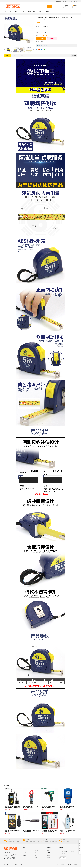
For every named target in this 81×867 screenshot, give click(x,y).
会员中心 (49, 850)
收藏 (37, 41)
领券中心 (35, 11)
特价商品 (36, 850)
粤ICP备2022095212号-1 (23, 864)
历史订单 (49, 852)
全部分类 (10, 11)
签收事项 (24, 857)
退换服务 (63, 864)
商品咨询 (22, 55)
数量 (37, 32)
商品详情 (8, 55)
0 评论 (44, 19)
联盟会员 (36, 857)
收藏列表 (49, 855)
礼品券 (71, 864)
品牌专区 (41, 11)
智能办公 (16, 11)
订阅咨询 (49, 857)
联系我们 (47, 11)
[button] (4, 49)
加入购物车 (41, 38)
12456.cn (9, 864)
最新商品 (36, 852)
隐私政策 (24, 852)
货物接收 (24, 855)
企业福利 (22, 11)
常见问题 (75, 864)
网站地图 (67, 864)
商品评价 (15, 55)
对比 (42, 41)
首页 (5, 11)
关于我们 (24, 850)
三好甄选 (29, 11)
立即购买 (52, 38)
